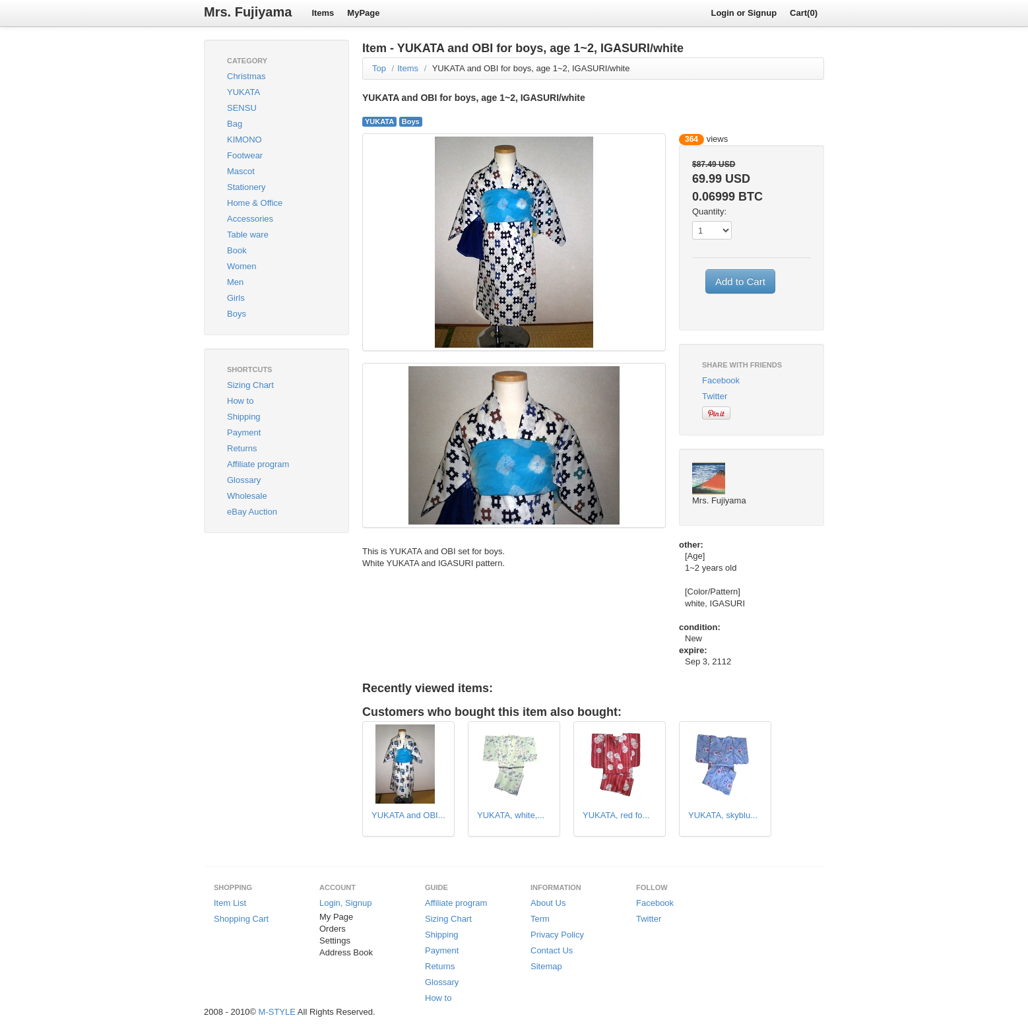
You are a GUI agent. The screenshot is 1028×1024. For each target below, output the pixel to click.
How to (240, 401)
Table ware (248, 235)
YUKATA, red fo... (616, 815)
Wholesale (247, 496)
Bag (234, 124)
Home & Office (254, 203)
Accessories (250, 219)
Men (235, 282)
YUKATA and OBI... (408, 815)
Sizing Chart (250, 385)
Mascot (241, 171)
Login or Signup (744, 13)
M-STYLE (277, 1012)
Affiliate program (258, 464)
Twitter (714, 396)
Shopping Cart (241, 919)
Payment (244, 432)
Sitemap (546, 966)
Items (322, 13)
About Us (547, 903)
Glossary (244, 480)
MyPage (363, 13)
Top (379, 68)
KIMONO (244, 139)
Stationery (246, 187)
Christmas (246, 76)
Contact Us (551, 950)
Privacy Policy (557, 935)
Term (540, 919)
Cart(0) (804, 13)
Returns (242, 448)
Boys (236, 314)
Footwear (245, 155)
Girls (236, 298)
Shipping (244, 417)
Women (242, 266)
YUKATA (243, 92)
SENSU (242, 108)
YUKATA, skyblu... (722, 815)
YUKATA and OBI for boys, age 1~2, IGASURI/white (531, 68)
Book (237, 250)
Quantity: (709, 211)
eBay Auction (252, 512)
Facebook (721, 380)
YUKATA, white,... (510, 815)
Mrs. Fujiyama (248, 12)
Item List (230, 903)
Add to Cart (740, 281)
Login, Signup (345, 903)
